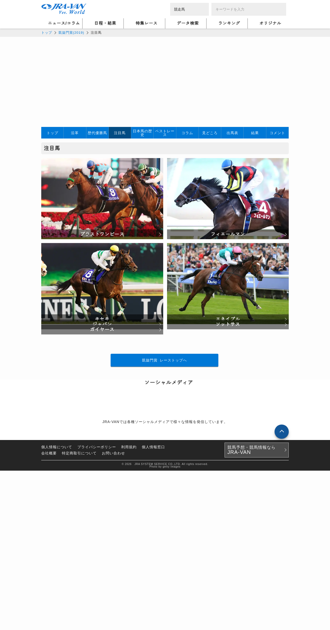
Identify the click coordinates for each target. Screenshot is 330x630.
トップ (46, 32)
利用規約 (129, 606)
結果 (255, 132)
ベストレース (165, 132)
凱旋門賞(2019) (71, 32)
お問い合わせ (113, 612)
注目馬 (120, 132)
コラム (187, 132)
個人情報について (56, 606)
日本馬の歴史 (142, 132)
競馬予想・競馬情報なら (251, 609)
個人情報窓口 (153, 606)
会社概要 (49, 612)
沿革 (75, 132)
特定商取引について (79, 612)
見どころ (210, 132)
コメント (277, 132)
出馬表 (232, 132)
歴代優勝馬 (97, 132)
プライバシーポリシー (96, 606)
